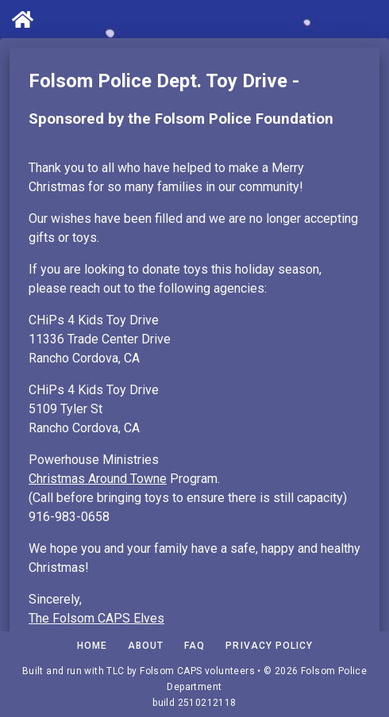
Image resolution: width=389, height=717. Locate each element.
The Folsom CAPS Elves (96, 618)
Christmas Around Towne (98, 478)
